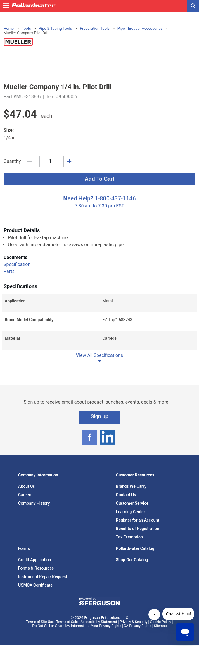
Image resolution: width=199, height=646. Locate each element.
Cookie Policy (160, 622)
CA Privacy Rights (137, 626)
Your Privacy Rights (106, 626)
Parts (9, 271)
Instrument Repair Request (42, 576)
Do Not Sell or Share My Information (60, 626)
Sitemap (160, 626)
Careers (25, 494)
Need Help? (78, 198)
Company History (34, 503)
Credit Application (34, 559)
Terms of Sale (67, 622)
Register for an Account (137, 520)
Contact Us (126, 494)
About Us (26, 486)
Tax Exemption (129, 537)
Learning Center (130, 511)
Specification (17, 264)
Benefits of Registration (137, 528)
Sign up (99, 416)
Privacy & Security (133, 622)
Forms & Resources (36, 568)
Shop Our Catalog (132, 559)
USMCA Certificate (35, 585)
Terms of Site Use (40, 622)
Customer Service (132, 503)
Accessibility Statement (98, 622)
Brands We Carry (131, 486)
